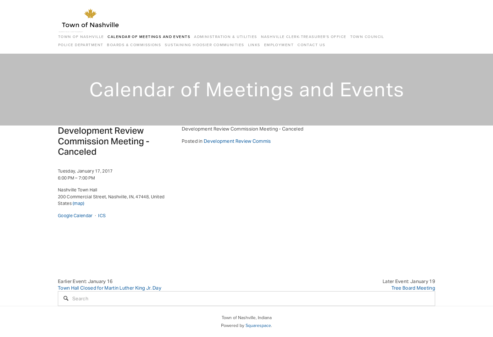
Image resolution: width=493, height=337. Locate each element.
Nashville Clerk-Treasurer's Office (303, 36)
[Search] (246, 298)
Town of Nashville (81, 36)
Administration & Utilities (225, 36)
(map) (79, 203)
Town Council (367, 36)
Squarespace (258, 325)
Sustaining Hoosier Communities (204, 44)
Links (254, 44)
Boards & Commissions (134, 44)
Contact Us (311, 44)
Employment (279, 44)
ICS (102, 215)
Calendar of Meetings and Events (149, 36)
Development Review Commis (237, 141)
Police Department (80, 44)
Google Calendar (75, 215)
